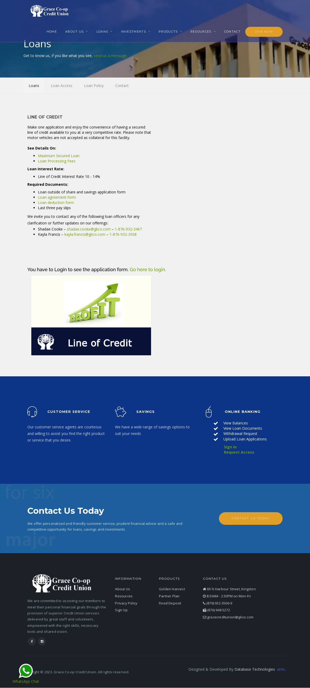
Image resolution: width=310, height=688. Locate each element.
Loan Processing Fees (57, 161)
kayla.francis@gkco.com (84, 234)
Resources (201, 31)
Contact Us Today (251, 519)
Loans (102, 31)
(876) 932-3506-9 (217, 603)
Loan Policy (94, 85)
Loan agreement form (57, 197)
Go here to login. (148, 270)
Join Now (264, 31)
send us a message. (110, 55)
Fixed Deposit (170, 603)
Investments (133, 31)
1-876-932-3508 (123, 234)
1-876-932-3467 (128, 229)
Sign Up (121, 610)
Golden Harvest (172, 589)
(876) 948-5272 (216, 610)
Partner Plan (169, 596)
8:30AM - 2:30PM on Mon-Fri (227, 596)
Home (52, 31)
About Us (74, 31)
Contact (232, 31)
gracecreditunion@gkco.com (228, 617)
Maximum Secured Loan (58, 156)
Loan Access (61, 85)
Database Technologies (260, 669)
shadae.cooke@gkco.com (89, 229)
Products (168, 31)
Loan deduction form (56, 203)
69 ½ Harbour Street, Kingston (229, 589)
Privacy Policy (126, 603)
